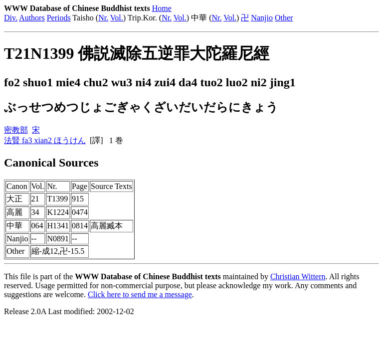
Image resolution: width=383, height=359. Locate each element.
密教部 (16, 130)
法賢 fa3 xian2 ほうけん (45, 140)
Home (162, 8)
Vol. (116, 17)
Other (284, 17)
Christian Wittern (298, 276)
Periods (59, 17)
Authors (32, 17)
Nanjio (262, 17)
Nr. (103, 17)
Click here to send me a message (140, 294)
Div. (10, 17)
